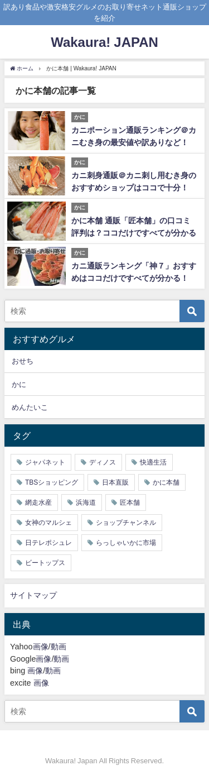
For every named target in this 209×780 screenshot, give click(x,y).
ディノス (102, 462)
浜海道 (86, 502)
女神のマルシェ (48, 522)
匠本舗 (130, 502)
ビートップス (45, 562)
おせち (22, 361)
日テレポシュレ (48, 542)
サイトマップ (33, 595)
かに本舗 (166, 482)
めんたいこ (30, 407)
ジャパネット (45, 462)
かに (19, 384)
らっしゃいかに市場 (126, 542)
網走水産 (38, 502)
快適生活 (153, 462)
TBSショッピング (51, 482)
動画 (58, 646)
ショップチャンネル (126, 522)
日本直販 (115, 482)
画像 (40, 646)
